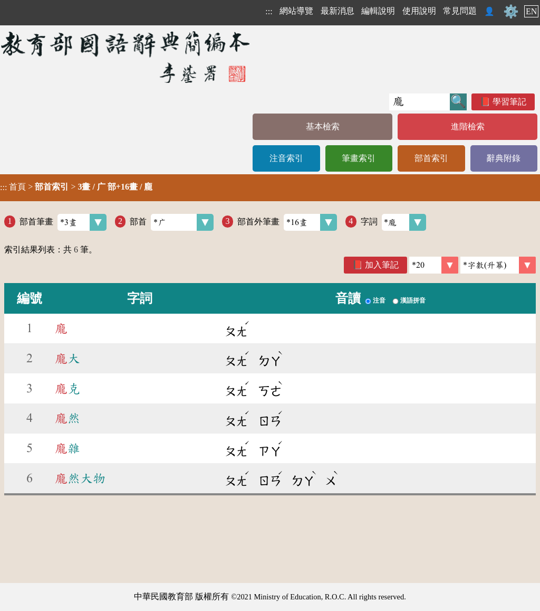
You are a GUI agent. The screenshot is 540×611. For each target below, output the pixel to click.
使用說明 (419, 10)
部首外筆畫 (287, 222)
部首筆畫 (63, 222)
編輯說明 (378, 10)
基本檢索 (323, 126)
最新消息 (337, 10)
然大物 (80, 478)
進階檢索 (468, 126)
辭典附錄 (503, 158)
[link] (498, 265)
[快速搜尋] (419, 101)
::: (268, 11)
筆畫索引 (358, 158)
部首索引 (431, 158)
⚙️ (511, 11)
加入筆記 (382, 264)
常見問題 (460, 10)
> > (76, 187)
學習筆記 (509, 101)
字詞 (394, 222)
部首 (172, 222)
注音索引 (286, 158)
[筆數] (433, 265)
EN (531, 11)
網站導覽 (296, 10)
